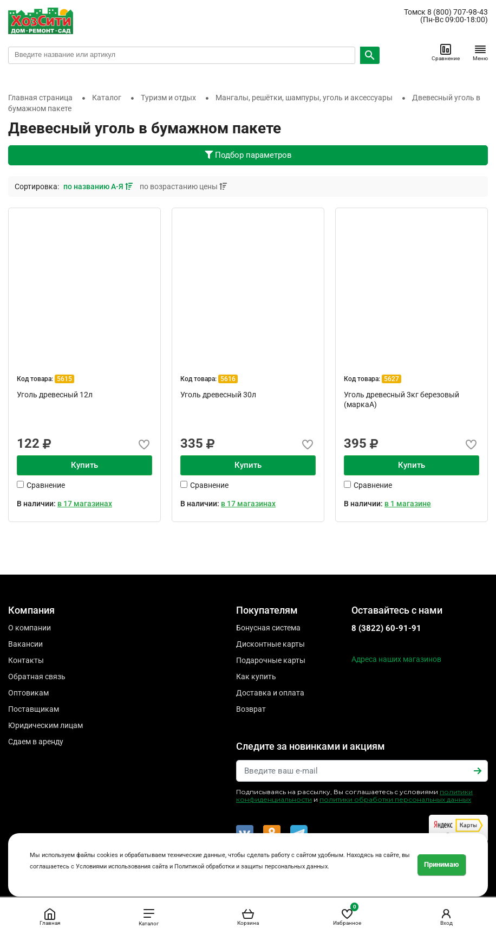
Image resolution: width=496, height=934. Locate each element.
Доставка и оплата (270, 692)
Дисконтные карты (270, 644)
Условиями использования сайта (122, 866)
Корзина (248, 916)
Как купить (256, 676)
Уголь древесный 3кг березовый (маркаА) (401, 399)
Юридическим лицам (45, 725)
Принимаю (441, 864)
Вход (446, 916)
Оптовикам (28, 692)
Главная (50, 916)
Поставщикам (33, 709)
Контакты (26, 660)
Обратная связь (37, 676)
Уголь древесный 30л (218, 394)
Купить (84, 465)
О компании (29, 627)
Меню (480, 52)
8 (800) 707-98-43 (457, 12)
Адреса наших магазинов (396, 659)
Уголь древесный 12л (55, 394)
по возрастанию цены (183, 186)
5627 (391, 379)
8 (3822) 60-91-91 (386, 628)
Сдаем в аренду (35, 741)
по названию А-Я (98, 186)
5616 (228, 379)
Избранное (347, 915)
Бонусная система (268, 627)
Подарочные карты (270, 660)
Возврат (251, 709)
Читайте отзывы (458, 828)
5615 (64, 379)
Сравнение (446, 52)
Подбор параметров (248, 155)
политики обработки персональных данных (395, 799)
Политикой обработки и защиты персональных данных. (251, 866)
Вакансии (25, 644)
